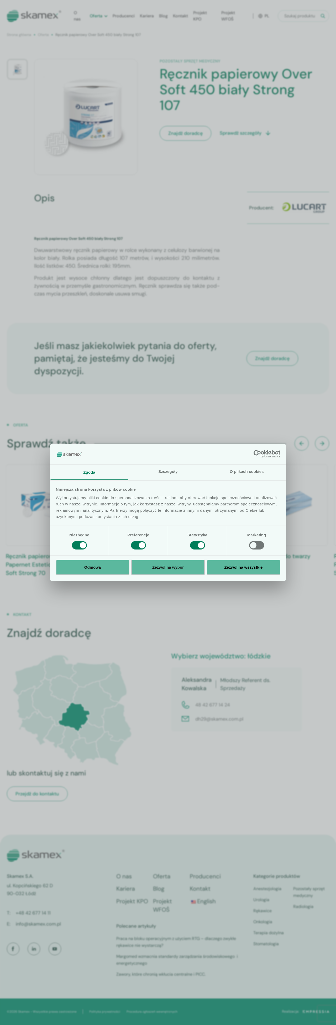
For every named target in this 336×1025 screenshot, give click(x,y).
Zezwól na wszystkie (243, 567)
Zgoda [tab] (89, 472)
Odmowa (92, 567)
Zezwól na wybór (168, 567)
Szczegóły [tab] (167, 471)
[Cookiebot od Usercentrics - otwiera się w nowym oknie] (257, 454)
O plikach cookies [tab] (247, 471)
